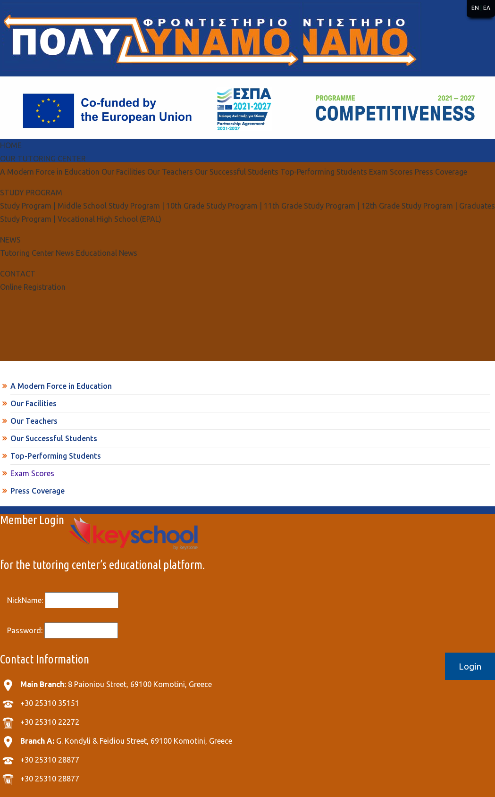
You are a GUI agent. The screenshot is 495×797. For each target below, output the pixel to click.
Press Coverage (37, 491)
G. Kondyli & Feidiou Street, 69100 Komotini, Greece (126, 741)
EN (475, 8)
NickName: (62, 600)
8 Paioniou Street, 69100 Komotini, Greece (116, 684)
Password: (62, 630)
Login (470, 666)
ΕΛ (486, 8)
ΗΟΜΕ (11, 145)
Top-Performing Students (55, 456)
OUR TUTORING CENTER (43, 158)
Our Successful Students (53, 438)
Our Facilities (33, 403)
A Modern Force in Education (61, 386)
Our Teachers (34, 421)
